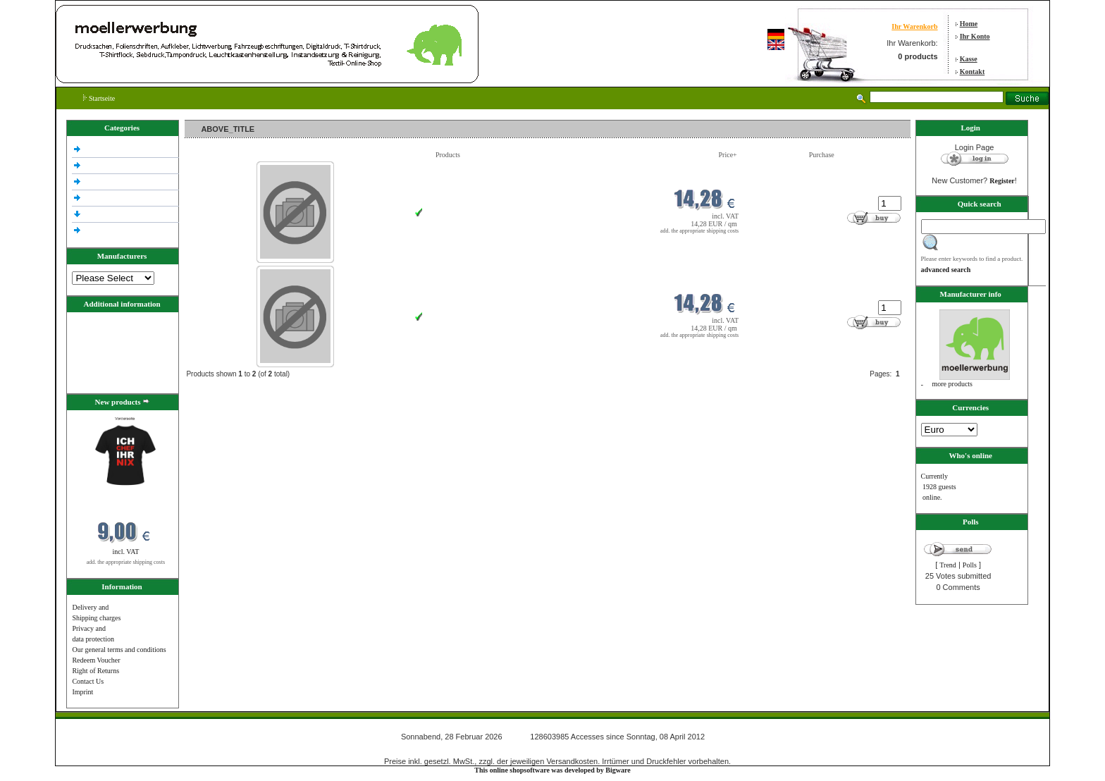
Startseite (99, 98)
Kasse (968, 59)
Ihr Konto (975, 36)
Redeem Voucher (96, 660)
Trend (947, 565)
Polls (970, 565)
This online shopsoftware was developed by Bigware (552, 770)
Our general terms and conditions (119, 649)
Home (969, 23)
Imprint (82, 692)
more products (952, 384)
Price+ (728, 155)
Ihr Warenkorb (914, 26)
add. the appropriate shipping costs (126, 562)
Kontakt (972, 71)
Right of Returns (95, 671)
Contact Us (88, 681)
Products (448, 155)
